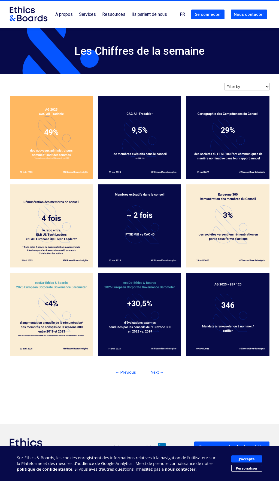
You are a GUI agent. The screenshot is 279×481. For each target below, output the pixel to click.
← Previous (125, 372)
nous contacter (180, 469)
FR (182, 14)
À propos (64, 14)
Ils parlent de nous (149, 14)
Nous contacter (249, 14)
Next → (157, 372)
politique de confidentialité (44, 469)
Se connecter (208, 14)
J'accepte (247, 458)
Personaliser (247, 468)
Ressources (113, 14)
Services (87, 14)
